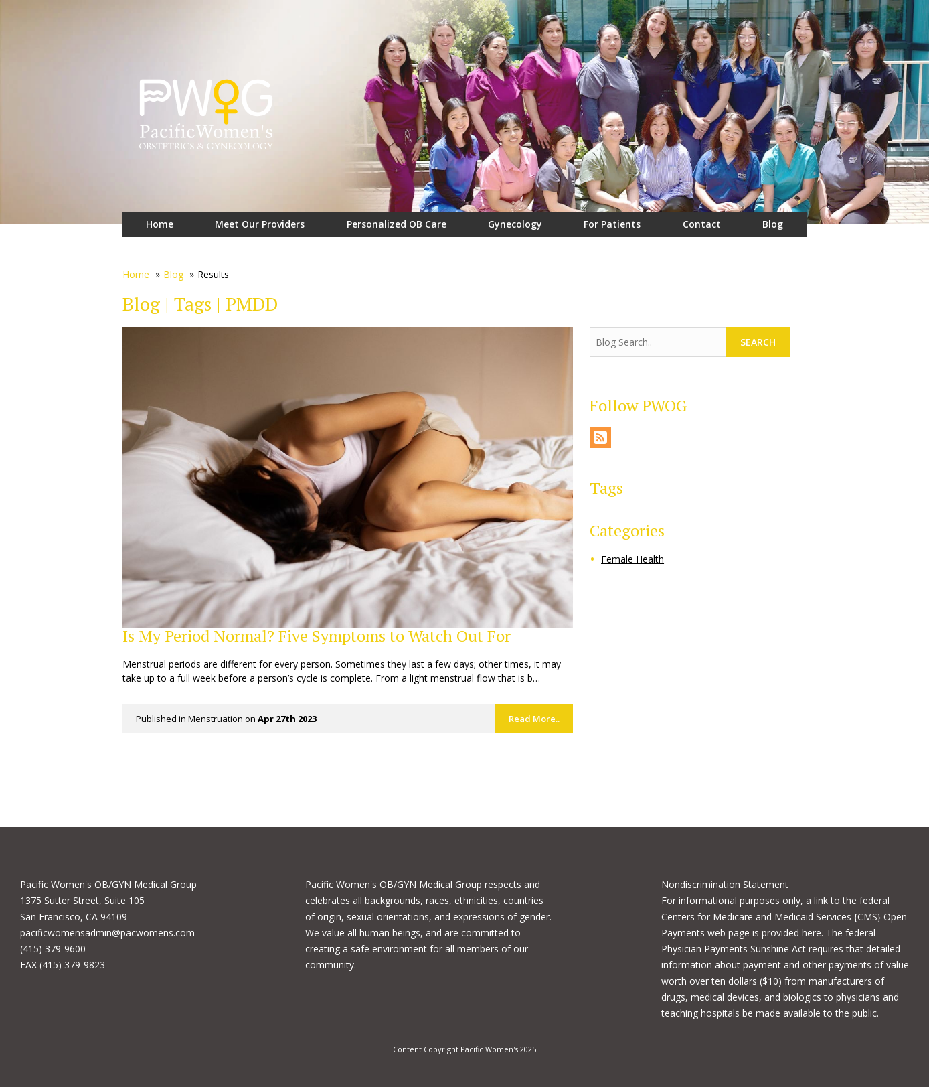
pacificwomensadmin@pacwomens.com (107, 932)
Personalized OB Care (396, 224)
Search (758, 342)
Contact (702, 224)
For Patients (612, 224)
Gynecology (515, 224)
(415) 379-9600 (53, 948)
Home (159, 224)
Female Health (632, 559)
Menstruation (215, 719)
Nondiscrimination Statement (724, 884)
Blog (772, 224)
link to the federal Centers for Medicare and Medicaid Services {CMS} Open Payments (784, 916)
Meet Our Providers (260, 224)
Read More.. (534, 719)
